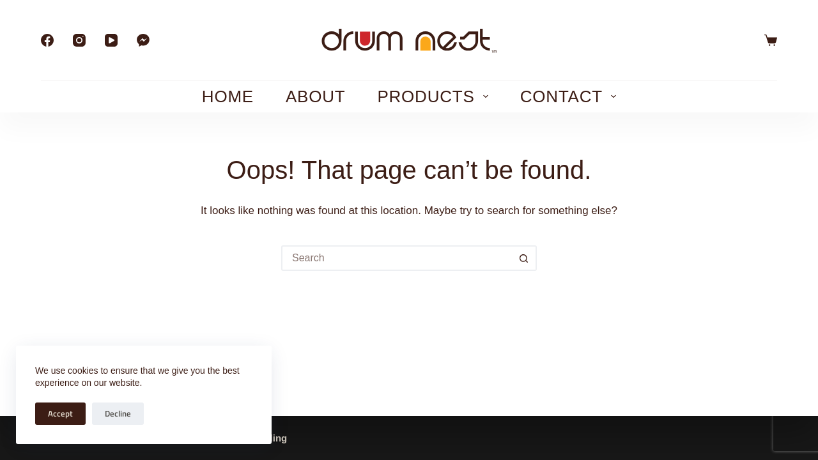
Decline (118, 413)
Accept (60, 413)
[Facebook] (47, 40)
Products (435, 96)
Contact (570, 96)
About (315, 96)
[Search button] (524, 258)
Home (228, 96)
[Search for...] (396, 258)
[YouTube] (111, 40)
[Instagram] (79, 40)
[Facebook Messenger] (143, 40)
